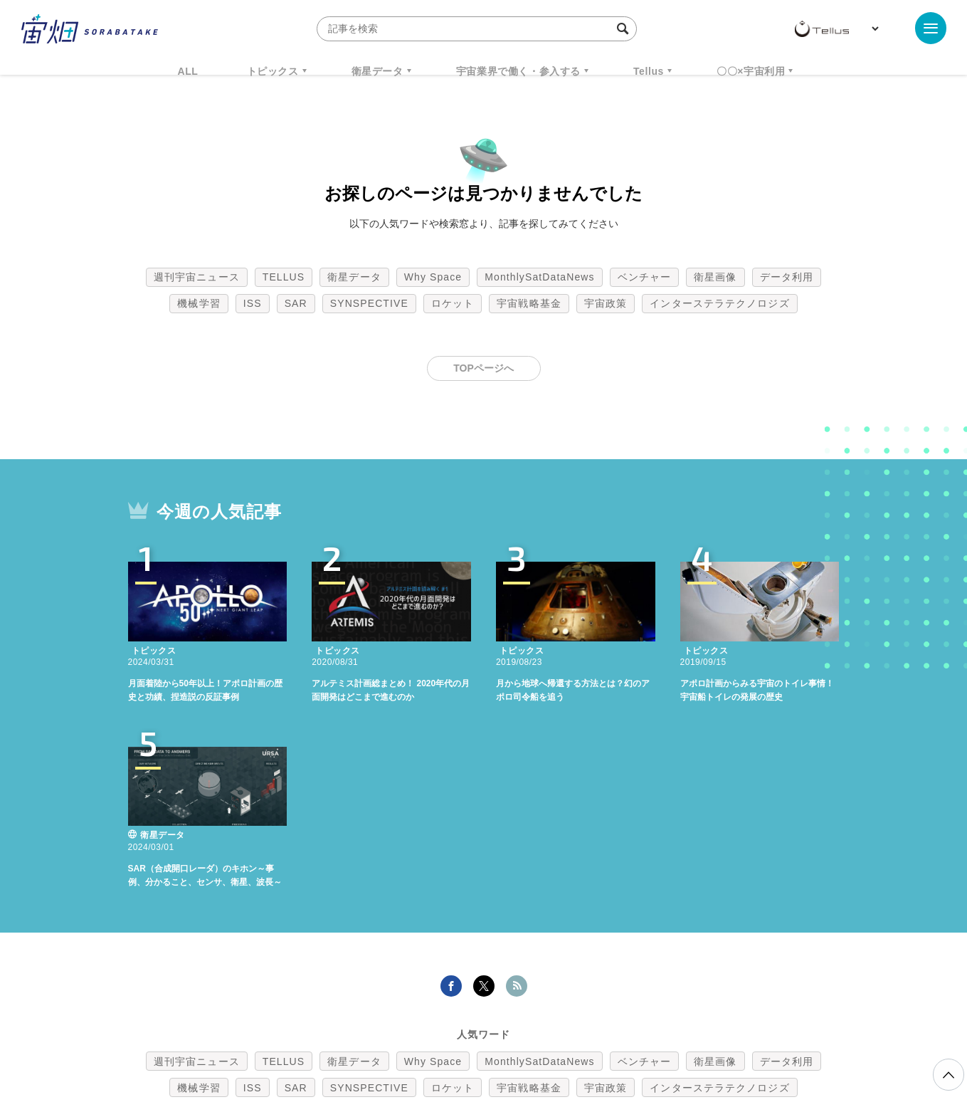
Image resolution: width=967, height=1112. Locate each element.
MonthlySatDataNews (539, 277)
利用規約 (366, 1037)
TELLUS (284, 277)
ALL (188, 71)
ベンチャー (645, 277)
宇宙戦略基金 (529, 303)
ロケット (452, 303)
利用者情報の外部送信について (558, 1037)
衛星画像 (715, 277)
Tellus (648, 71)
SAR (296, 303)
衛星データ (377, 71)
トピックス (273, 71)
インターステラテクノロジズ (719, 303)
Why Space (433, 277)
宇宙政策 (605, 303)
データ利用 (787, 277)
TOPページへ (483, 368)
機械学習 (198, 303)
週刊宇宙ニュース (197, 277)
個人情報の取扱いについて (441, 1037)
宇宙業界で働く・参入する (518, 71)
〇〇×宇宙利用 (751, 71)
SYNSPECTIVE (369, 303)
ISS (252, 303)
